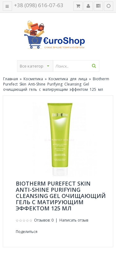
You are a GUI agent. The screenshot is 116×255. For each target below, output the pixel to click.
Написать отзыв (73, 220)
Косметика (33, 78)
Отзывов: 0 (44, 220)
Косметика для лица (68, 78)
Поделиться (26, 231)
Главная (10, 78)
